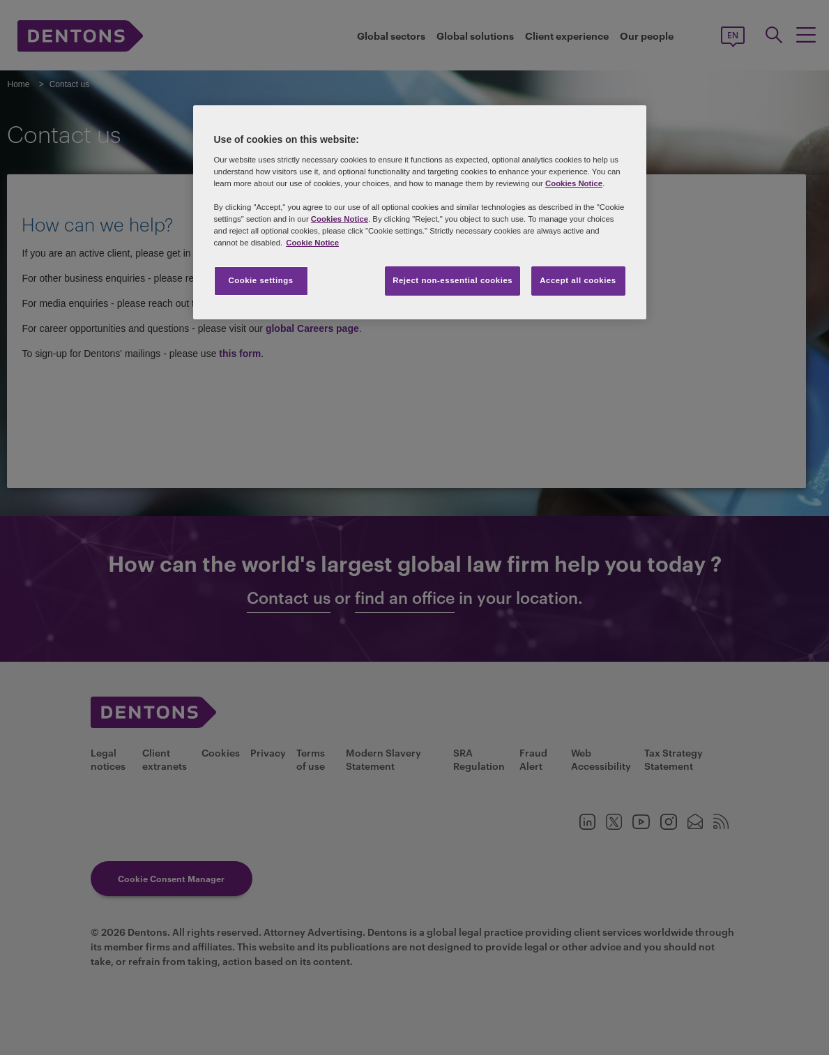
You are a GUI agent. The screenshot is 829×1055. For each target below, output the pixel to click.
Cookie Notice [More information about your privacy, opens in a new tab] (312, 242)
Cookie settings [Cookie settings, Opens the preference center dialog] (260, 280)
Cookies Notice (573, 183)
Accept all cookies (578, 280)
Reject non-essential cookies (452, 280)
